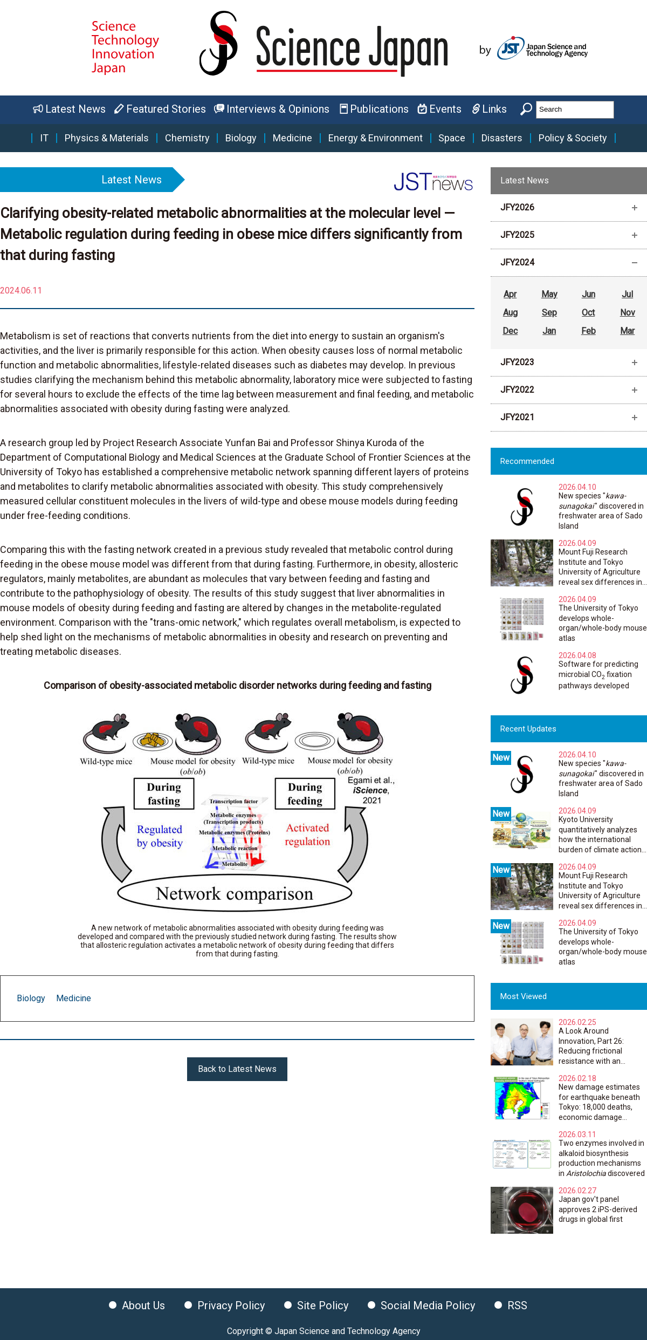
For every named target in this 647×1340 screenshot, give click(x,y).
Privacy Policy (231, 1305)
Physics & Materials (107, 138)
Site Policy (322, 1305)
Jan (549, 331)
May (549, 294)
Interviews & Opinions (277, 108)
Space (451, 138)
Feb (588, 331)
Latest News (75, 108)
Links (494, 108)
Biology (241, 138)
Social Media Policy (428, 1305)
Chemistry (187, 138)
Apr (510, 294)
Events (445, 108)
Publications (379, 108)
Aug (510, 312)
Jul (627, 294)
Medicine (292, 138)
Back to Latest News (237, 1069)
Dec (510, 331)
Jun (588, 294)
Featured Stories (166, 108)
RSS (517, 1305)
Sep (549, 312)
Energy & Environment (375, 138)
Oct (588, 312)
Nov (627, 312)
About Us (143, 1305)
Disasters (501, 138)
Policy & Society (573, 138)
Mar (627, 331)
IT (44, 138)
